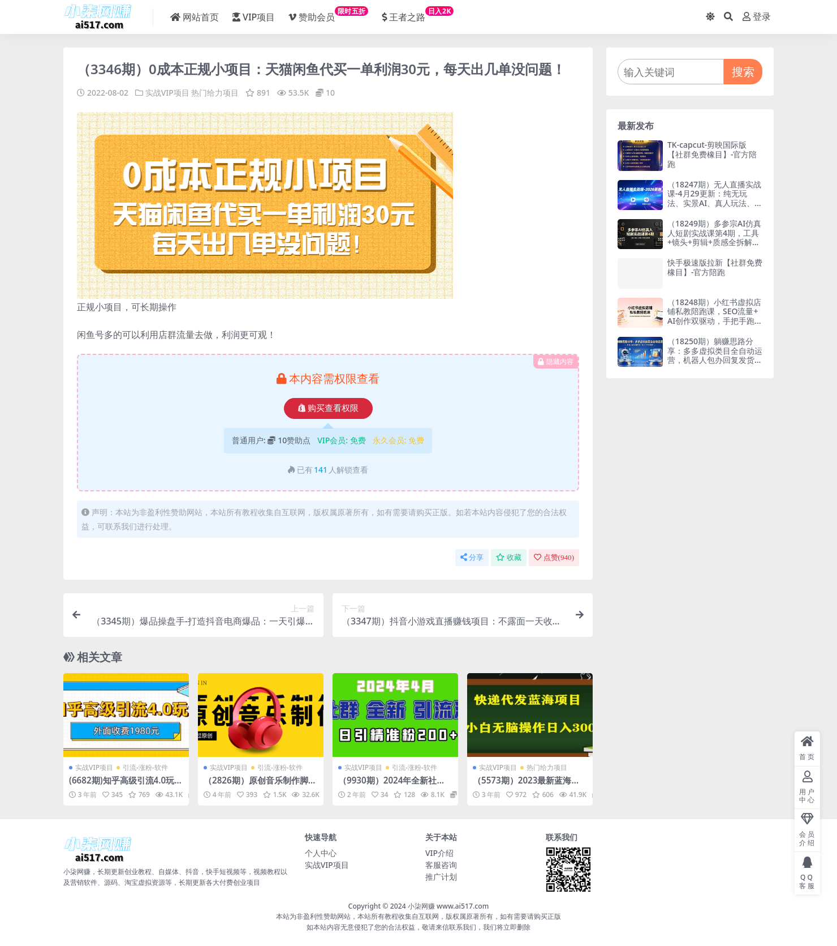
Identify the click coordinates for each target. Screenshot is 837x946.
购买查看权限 (328, 408)
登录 (757, 17)
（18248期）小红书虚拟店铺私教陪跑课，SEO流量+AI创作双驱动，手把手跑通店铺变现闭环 (714, 316)
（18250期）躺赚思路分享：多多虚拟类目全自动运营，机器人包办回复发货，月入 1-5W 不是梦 (714, 355)
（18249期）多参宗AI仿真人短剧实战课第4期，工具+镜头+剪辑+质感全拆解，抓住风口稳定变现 (714, 237)
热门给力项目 (215, 92)
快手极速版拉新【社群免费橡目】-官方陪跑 (714, 267)
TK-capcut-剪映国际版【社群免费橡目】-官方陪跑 (712, 154)
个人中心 (320, 852)
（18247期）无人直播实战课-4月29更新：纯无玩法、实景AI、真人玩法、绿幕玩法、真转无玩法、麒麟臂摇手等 (714, 203)
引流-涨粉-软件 (145, 767)
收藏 (508, 557)
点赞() (554, 557)
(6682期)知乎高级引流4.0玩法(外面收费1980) (126, 785)
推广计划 (441, 876)
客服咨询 (441, 864)
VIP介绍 (439, 852)
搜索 (743, 71)
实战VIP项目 (167, 92)
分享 (472, 557)
